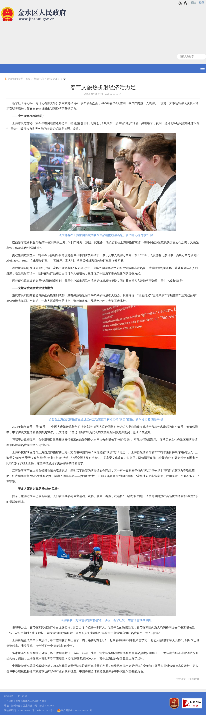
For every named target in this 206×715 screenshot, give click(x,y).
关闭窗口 (193, 679)
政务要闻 (52, 79)
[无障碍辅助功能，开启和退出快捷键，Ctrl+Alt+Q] (182, 3)
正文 (63, 79)
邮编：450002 (46, 705)
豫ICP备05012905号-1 (43, 710)
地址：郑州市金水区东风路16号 (20, 705)
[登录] (202, 2)
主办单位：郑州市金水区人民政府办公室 (25, 700)
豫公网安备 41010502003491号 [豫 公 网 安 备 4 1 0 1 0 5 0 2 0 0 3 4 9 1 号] (74, 710)
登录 (201, 2)
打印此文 (181, 679)
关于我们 (22, 696)
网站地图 (8, 696)
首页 (28, 79)
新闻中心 (39, 79)
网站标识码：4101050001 (17, 710)
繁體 (193, 2)
